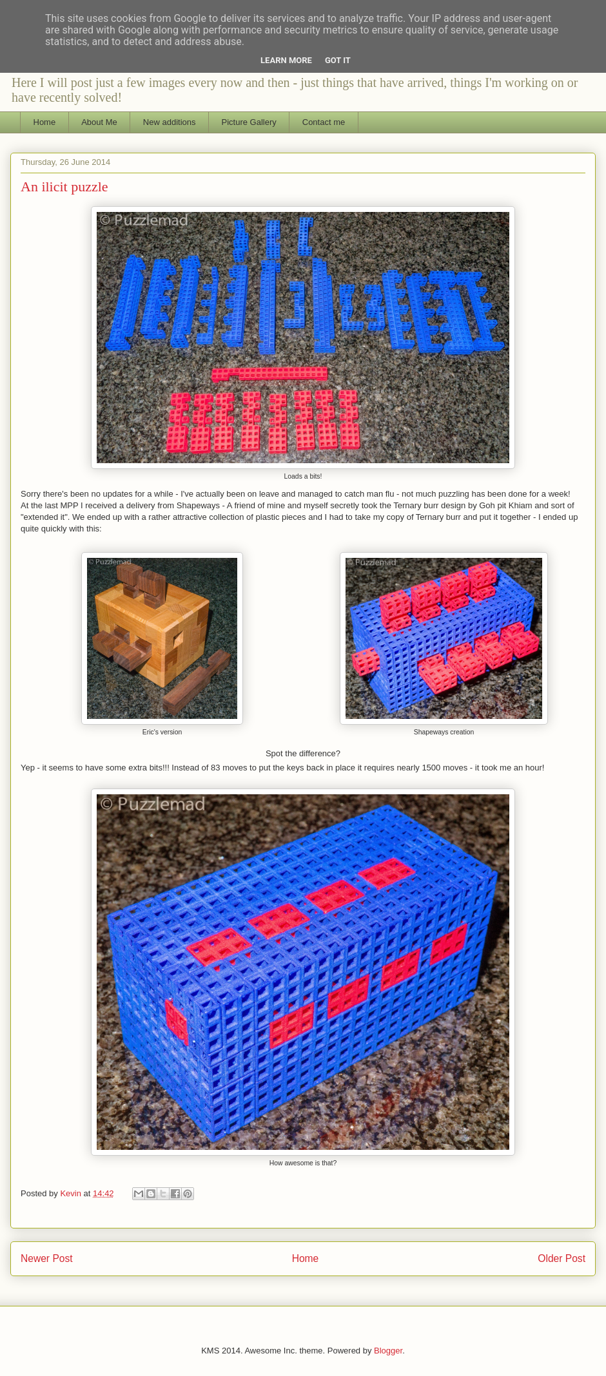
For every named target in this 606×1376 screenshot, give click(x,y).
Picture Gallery (249, 122)
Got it (338, 60)
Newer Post (47, 1258)
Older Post (561, 1258)
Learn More (286, 60)
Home (45, 122)
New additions (169, 122)
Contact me (323, 122)
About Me (99, 122)
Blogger (388, 1350)
